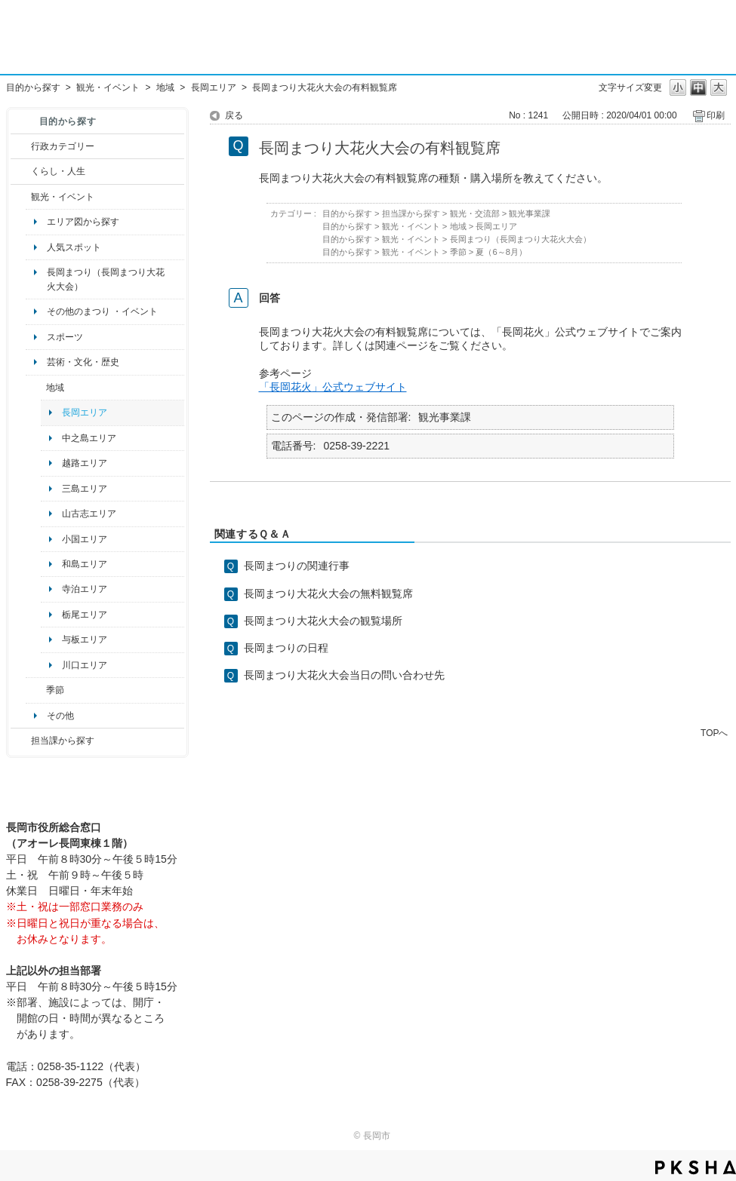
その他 (60, 715)
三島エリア (84, 488)
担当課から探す (62, 740)
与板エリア (84, 639)
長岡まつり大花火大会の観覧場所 (323, 621)
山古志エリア (89, 513)
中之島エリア (89, 438)
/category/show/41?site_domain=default (35, 387)
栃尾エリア (84, 614)
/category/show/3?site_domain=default (20, 146)
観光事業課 (529, 213)
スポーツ (65, 337)
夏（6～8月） (501, 251)
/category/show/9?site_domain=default (20, 740)
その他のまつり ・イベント (102, 311)
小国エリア (84, 539)
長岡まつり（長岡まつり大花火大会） (106, 279)
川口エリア (84, 665)
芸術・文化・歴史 (83, 362)
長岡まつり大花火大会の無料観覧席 (328, 593)
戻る (234, 115)
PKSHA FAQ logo (695, 1167)
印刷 (716, 115)
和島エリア (84, 564)
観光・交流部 (475, 213)
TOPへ (714, 733)
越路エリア (84, 463)
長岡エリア (213, 87)
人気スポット (74, 247)
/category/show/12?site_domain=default (20, 171)
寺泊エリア (84, 589)
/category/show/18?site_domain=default (20, 197)
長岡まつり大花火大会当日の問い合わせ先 (344, 675)
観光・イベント (108, 87)
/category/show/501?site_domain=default (35, 690)
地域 (165, 87)
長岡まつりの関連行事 (297, 566)
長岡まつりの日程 (286, 648)
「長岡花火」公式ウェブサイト (333, 387)
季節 (55, 690)
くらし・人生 (58, 171)
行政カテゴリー (62, 146)
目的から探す (33, 87)
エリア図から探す (83, 221)
